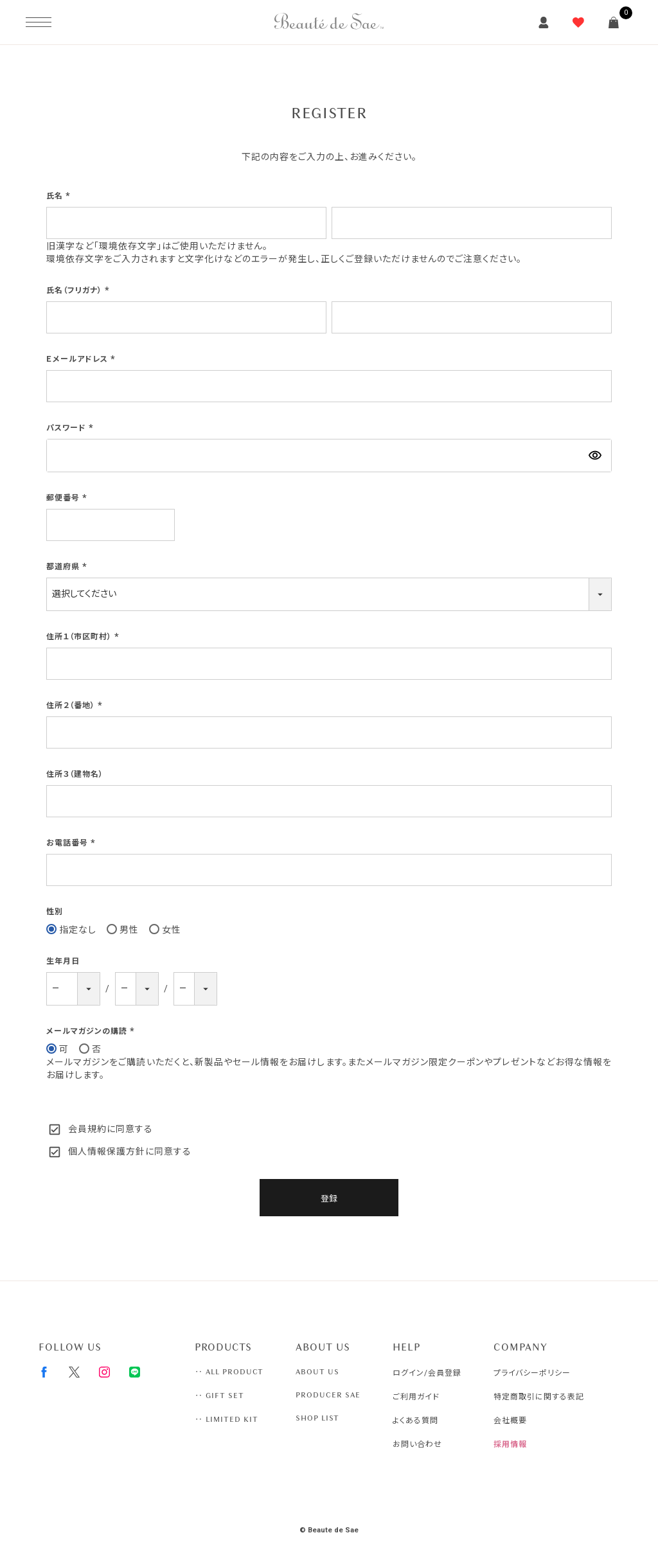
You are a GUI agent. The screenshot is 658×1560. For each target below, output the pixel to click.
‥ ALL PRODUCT (229, 1372)
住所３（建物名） (74, 774)
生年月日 (63, 961)
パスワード (71, 427)
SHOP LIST (317, 1418)
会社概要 (510, 1420)
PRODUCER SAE (328, 1395)
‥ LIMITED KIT (226, 1419)
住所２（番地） (75, 705)
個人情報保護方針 (106, 1151)
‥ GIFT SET (219, 1395)
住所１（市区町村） (84, 636)
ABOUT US (317, 1372)
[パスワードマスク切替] (595, 455)
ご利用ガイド (416, 1396)
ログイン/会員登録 (427, 1373)
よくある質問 (415, 1420)
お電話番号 (72, 842)
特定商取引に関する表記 (539, 1396)
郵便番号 (68, 497)
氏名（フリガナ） (79, 290)
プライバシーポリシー (532, 1373)
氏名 (59, 195)
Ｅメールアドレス (82, 359)
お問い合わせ (417, 1444)
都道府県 (68, 566)
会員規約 (87, 1129)
